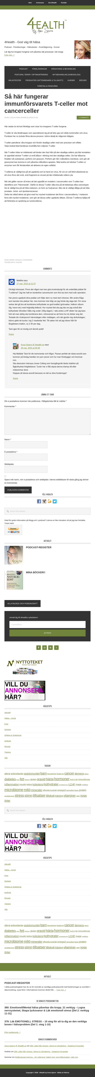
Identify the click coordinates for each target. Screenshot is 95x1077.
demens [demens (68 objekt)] (79, 773)
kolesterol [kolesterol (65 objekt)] (38, 784)
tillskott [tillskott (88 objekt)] (50, 795)
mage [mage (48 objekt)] (78, 784)
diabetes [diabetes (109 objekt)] (10, 779)
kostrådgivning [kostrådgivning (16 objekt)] (63, 785)
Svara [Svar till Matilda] (11, 334)
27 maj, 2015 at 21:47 (26, 284)
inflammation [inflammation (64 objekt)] (11, 784)
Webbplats (9, 464)
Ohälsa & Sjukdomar (23, 260)
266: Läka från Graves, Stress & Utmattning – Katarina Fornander (57, 1046)
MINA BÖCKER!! (35, 572)
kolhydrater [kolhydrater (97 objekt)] (51, 784)
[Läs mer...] (9, 55)
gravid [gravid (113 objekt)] (41, 779)
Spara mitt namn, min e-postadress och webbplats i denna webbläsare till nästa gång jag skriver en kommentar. (46, 481)
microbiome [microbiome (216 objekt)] (13, 790)
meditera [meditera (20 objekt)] (85, 785)
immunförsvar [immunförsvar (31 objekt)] (84, 779)
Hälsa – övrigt (10, 718)
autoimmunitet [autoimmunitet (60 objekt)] (32, 773)
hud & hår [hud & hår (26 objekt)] (74, 780)
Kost (6, 724)
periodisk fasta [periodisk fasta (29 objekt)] (72, 790)
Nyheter (7, 729)
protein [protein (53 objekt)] (82, 790)
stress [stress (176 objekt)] (19, 795)
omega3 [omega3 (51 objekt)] (61, 790)
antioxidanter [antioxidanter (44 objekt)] (17, 773)
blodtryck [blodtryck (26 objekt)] (60, 774)
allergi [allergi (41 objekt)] (7, 773)
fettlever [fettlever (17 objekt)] (27, 779)
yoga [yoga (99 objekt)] (83, 795)
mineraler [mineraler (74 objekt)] (36, 790)
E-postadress (10, 452)
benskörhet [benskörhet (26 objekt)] (51, 774)
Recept (7, 746)
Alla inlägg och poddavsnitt (22, 603)
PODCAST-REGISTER (38, 547)
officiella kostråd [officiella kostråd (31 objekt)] (50, 790)
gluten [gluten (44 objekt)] (33, 779)
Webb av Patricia (63, 1073)
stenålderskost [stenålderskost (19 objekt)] (9, 796)
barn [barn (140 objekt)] (43, 773)
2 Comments (84, 117)
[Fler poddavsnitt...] (12, 1032)
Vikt (6, 758)
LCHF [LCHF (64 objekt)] (71, 784)
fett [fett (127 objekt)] (22, 779)
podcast (7, 741)
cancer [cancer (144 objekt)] (69, 773)
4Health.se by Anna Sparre (47, 25)
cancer (19, 262)
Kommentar (10, 406)
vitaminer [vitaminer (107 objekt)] (69, 795)
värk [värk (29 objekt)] (78, 796)
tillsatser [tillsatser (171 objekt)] (39, 795)
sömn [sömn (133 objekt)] (28, 795)
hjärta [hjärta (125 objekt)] (50, 779)
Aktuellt (7, 713)
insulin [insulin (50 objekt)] (22, 784)
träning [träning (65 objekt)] (59, 795)
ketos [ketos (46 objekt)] (29, 784)
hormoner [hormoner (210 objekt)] (61, 779)
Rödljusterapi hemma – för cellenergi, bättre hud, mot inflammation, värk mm (46, 1057)
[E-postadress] (47, 624)
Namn (7, 439)
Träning (7, 752)
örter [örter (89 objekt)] (7, 800)
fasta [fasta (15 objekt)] (17, 779)
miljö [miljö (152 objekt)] (27, 790)
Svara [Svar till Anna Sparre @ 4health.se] (15, 378)
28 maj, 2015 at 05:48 (30, 348)
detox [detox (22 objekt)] (86, 774)
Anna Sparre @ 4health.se (32, 345)
